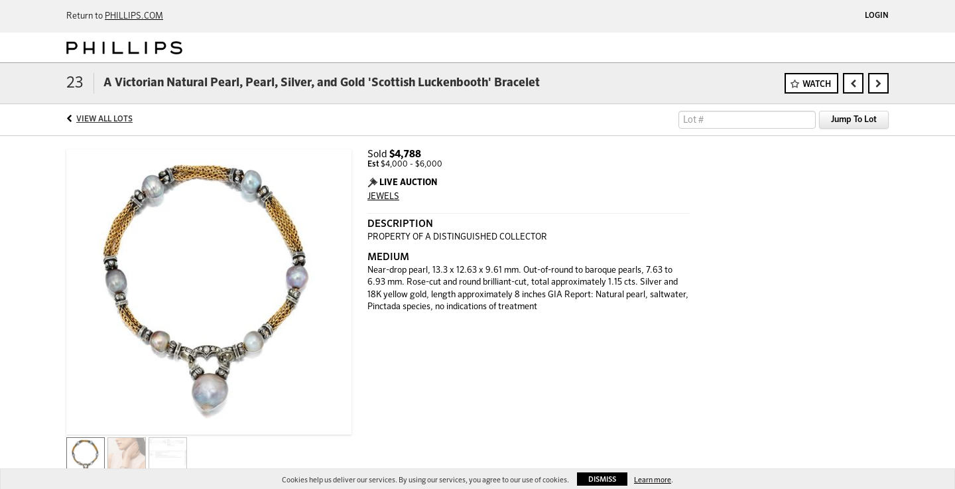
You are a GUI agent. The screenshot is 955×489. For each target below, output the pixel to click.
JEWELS (383, 196)
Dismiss (602, 479)
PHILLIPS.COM (134, 16)
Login (877, 16)
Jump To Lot (854, 119)
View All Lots (104, 119)
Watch (816, 84)
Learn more (652, 480)
